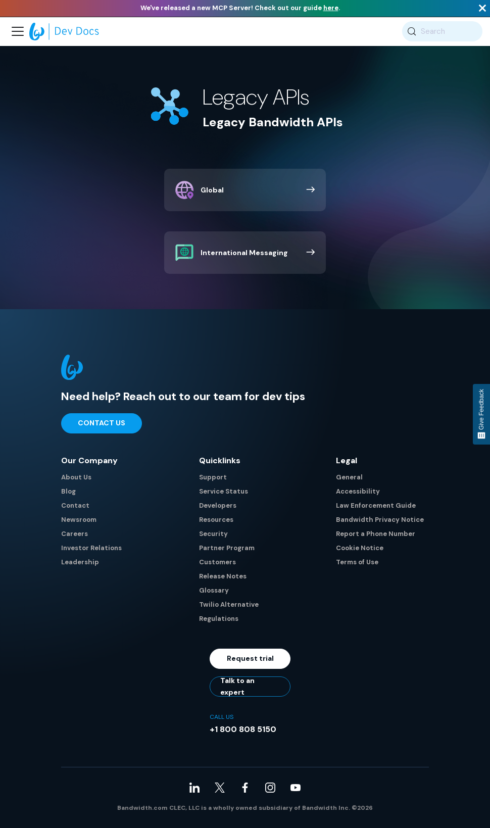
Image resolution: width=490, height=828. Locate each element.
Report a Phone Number (375, 533)
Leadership (80, 562)
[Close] (482, 8)
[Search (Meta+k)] (442, 31)
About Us (76, 477)
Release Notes (223, 576)
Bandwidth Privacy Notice (380, 519)
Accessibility (358, 491)
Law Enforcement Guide (376, 505)
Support (213, 477)
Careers (74, 533)
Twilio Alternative (229, 604)
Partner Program (227, 548)
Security (213, 533)
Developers (217, 505)
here (330, 8)
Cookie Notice (359, 548)
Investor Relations (91, 548)
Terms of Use (357, 562)
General (349, 477)
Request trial (250, 658)
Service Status (223, 491)
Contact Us (101, 422)
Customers (217, 562)
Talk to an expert (237, 686)
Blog (68, 491)
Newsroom (78, 519)
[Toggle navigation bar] (17, 31)
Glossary (214, 590)
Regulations (218, 618)
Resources (216, 519)
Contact (75, 505)
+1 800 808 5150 (243, 729)
